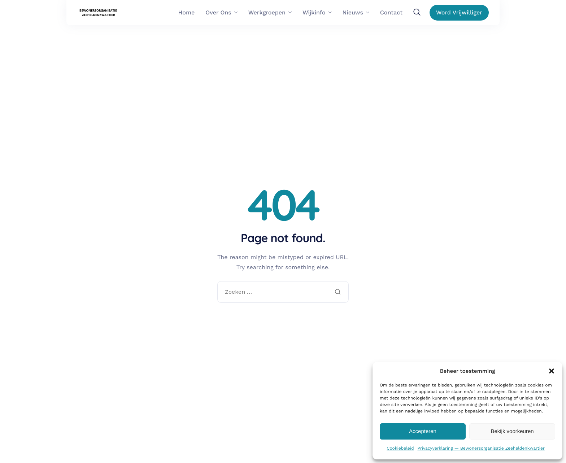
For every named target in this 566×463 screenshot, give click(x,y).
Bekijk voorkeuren (512, 431)
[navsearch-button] (417, 12)
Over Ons (221, 13)
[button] (551, 371)
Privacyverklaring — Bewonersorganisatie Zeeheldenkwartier (480, 448)
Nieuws (356, 13)
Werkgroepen (270, 13)
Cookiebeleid (400, 448)
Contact (391, 13)
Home (186, 13)
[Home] (98, 13)
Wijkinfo (317, 13)
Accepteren (422, 431)
